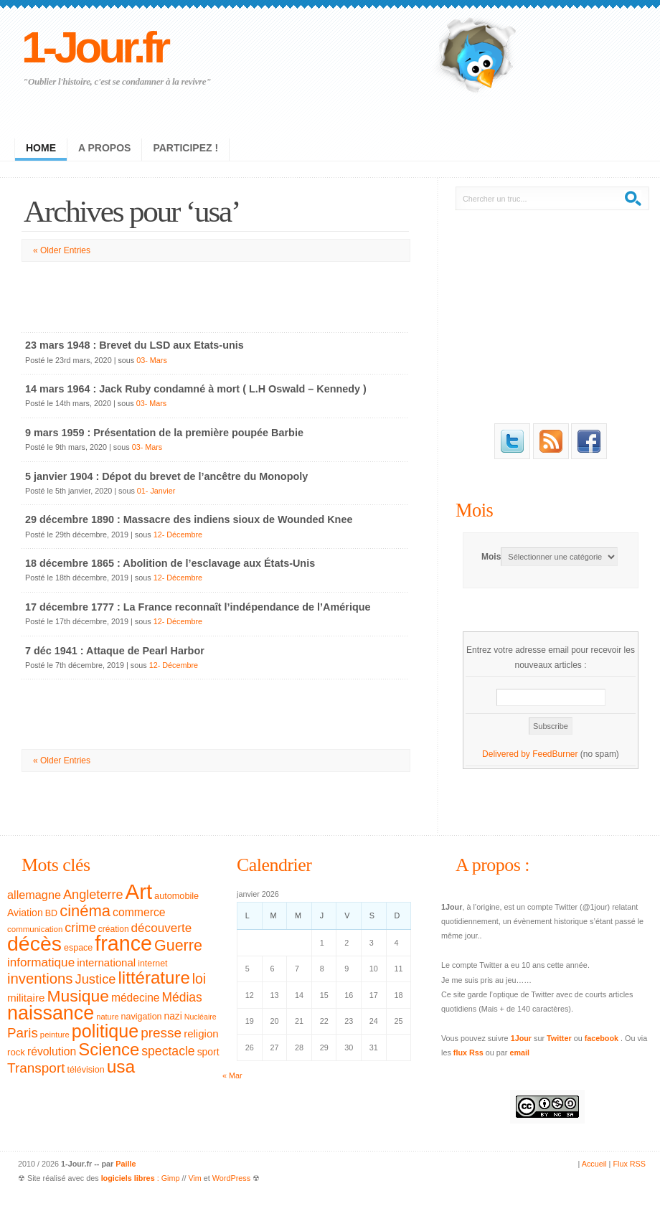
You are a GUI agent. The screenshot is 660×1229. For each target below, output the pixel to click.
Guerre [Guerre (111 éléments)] (178, 945)
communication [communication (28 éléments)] (34, 929)
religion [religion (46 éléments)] (201, 1033)
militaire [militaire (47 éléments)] (25, 998)
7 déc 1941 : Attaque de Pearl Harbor (114, 650)
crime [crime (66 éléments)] (80, 927)
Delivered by (507, 754)
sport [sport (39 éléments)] (208, 1052)
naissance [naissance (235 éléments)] (50, 1013)
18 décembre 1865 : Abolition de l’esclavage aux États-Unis (170, 563)
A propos (104, 148)
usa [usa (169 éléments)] (121, 1066)
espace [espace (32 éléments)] (78, 948)
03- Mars (151, 360)
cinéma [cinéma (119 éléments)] (85, 911)
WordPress (231, 1178)
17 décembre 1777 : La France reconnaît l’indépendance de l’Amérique (197, 607)
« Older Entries (61, 250)
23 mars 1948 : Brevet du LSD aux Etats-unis (134, 345)
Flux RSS (629, 1163)
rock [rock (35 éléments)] (16, 1052)
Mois (474, 510)
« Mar (232, 1075)
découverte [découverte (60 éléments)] (161, 928)
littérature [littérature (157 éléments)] (154, 977)
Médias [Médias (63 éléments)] (182, 997)
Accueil (594, 1163)
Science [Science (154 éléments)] (108, 1049)
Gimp (170, 1178)
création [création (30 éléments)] (113, 929)
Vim (194, 1178)
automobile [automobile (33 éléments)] (176, 896)
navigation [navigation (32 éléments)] (141, 1017)
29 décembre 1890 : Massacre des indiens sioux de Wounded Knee (188, 519)
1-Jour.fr (94, 47)
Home (41, 148)
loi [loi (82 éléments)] (199, 979)
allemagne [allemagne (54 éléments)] (34, 894)
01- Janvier (156, 490)
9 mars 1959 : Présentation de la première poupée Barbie (164, 432)
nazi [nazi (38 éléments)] (173, 1016)
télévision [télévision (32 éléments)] (85, 1070)
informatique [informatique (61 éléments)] (41, 962)
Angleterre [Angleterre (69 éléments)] (93, 894)
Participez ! (185, 148)
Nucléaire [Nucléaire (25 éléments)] (200, 1016)
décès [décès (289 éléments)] (34, 943)
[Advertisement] (215, 294)
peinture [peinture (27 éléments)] (55, 1034)
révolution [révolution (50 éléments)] (51, 1051)
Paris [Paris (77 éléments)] (22, 1032)
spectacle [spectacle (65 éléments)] (167, 1051)
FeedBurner (555, 754)
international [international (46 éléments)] (106, 962)
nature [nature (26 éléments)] (107, 1016)
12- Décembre (178, 534)
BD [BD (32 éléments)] (51, 913)
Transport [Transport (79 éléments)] (36, 1067)
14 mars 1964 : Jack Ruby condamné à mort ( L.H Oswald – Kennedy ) (196, 389)
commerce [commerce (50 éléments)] (139, 912)
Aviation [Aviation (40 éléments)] (25, 912)
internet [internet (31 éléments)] (152, 964)
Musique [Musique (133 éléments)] (77, 996)
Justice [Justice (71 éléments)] (95, 979)
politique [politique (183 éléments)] (105, 1031)
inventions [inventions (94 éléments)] (40, 979)
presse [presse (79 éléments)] (161, 1032)
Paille (126, 1163)
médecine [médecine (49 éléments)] (135, 998)
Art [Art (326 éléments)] (139, 891)
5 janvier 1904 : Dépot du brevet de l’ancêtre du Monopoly (166, 476)
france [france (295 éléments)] (123, 943)
